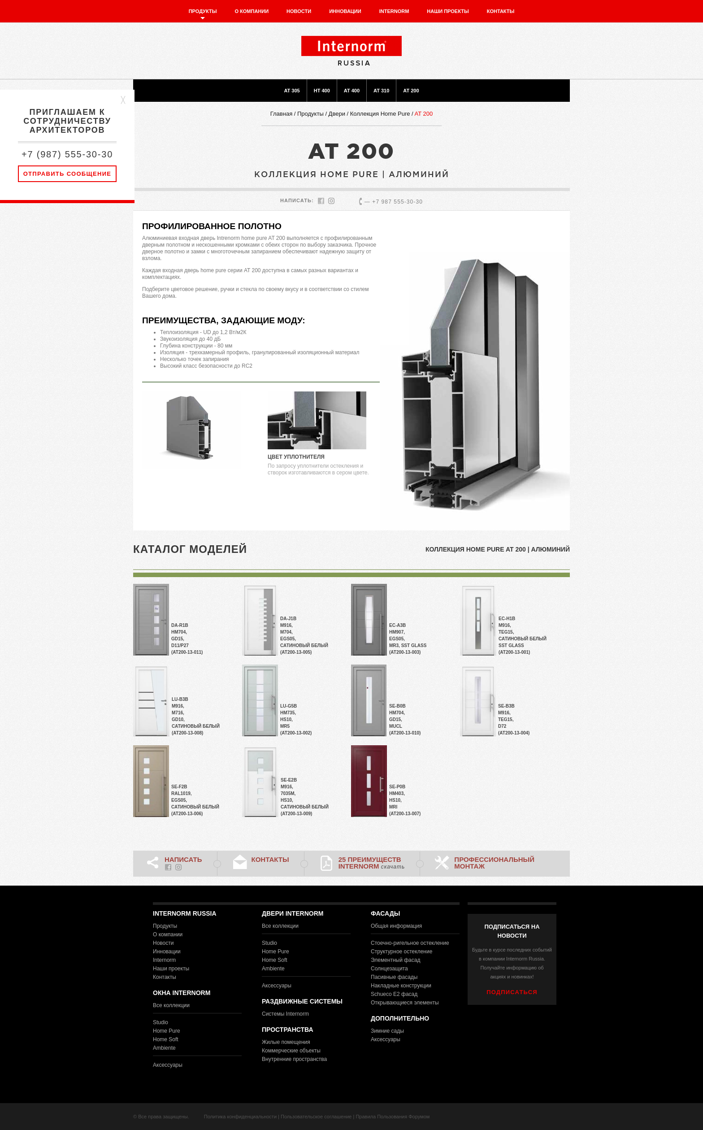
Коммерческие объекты (291, 1050)
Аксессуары (167, 1065)
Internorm (394, 11)
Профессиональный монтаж (494, 863)
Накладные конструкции (401, 985)
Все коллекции (171, 1005)
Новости (298, 11)
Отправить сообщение (67, 173)
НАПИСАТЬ (183, 859)
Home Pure (166, 1031)
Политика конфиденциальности (240, 1116)
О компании (251, 11)
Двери (337, 113)
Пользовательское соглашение (316, 1116)
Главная (281, 113)
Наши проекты (448, 11)
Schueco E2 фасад (394, 994)
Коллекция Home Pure (380, 113)
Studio (160, 1022)
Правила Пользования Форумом (393, 1116)
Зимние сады (387, 1031)
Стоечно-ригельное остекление (410, 943)
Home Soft (165, 1039)
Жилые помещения (286, 1042)
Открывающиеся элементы (405, 1003)
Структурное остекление (401, 951)
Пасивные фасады (394, 977)
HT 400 (322, 90)
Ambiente (164, 1048)
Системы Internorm (285, 1014)
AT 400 (352, 90)
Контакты (501, 11)
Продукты (203, 11)
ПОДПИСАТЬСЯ (512, 992)
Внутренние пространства (294, 1059)
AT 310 (381, 90)
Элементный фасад (395, 960)
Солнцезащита (389, 968)
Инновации (345, 11)
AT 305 (291, 90)
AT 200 (411, 90)
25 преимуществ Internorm (371, 863)
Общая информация (396, 926)
